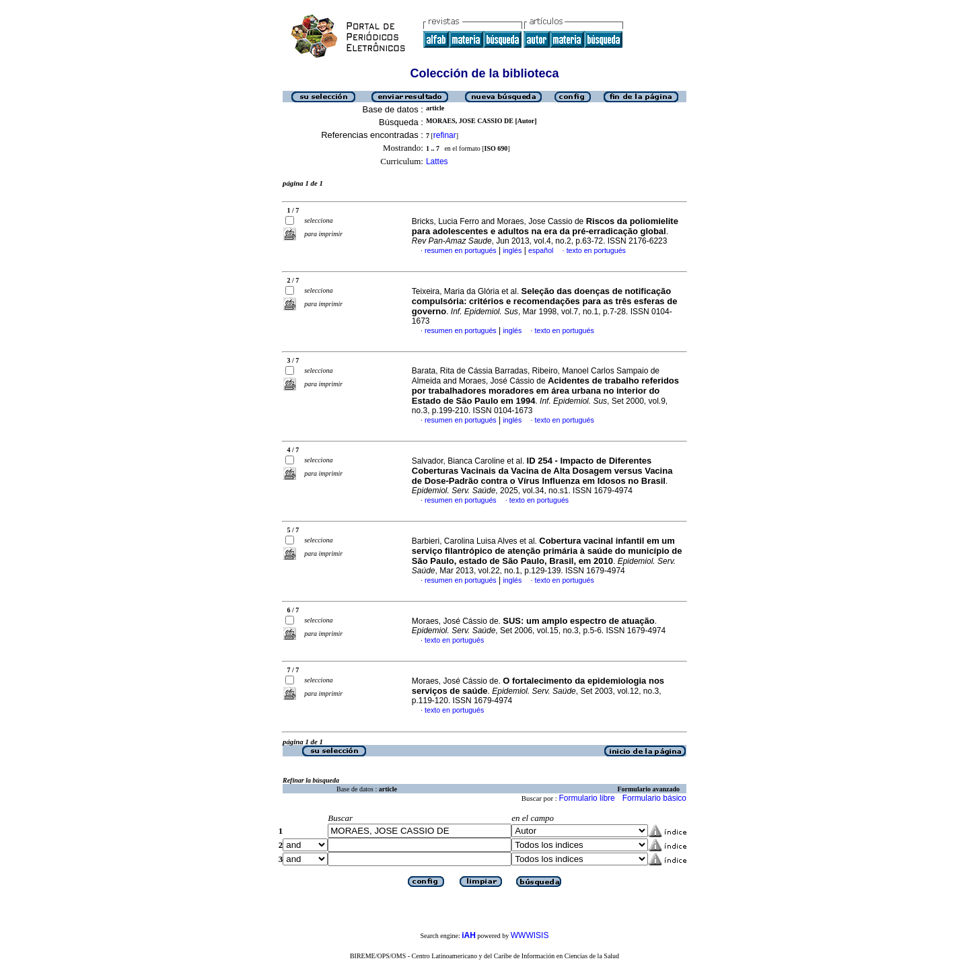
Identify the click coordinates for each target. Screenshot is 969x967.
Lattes (437, 161)
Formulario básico (654, 798)
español (540, 250)
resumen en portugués (461, 250)
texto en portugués (596, 250)
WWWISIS (530, 935)
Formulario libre (586, 798)
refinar (444, 135)
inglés (512, 250)
